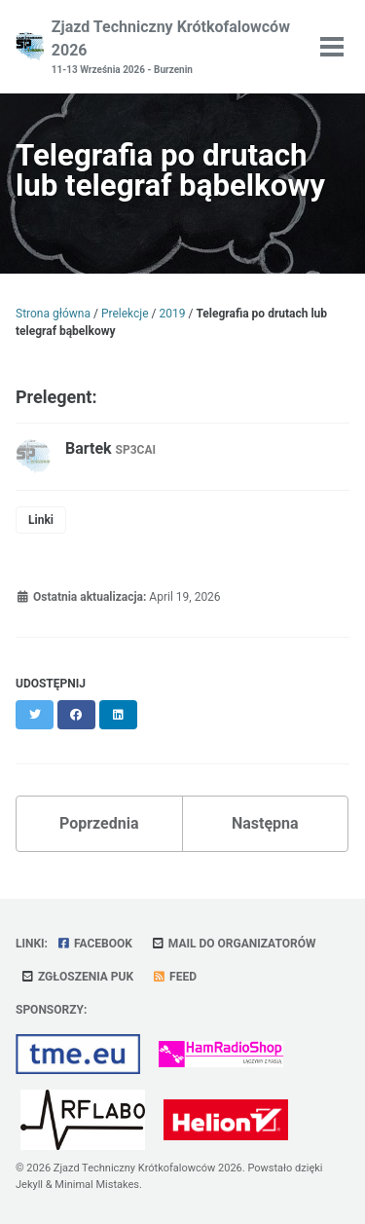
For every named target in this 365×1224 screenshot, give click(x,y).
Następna (265, 823)
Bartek (110, 448)
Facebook (94, 943)
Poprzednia (99, 823)
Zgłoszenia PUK (76, 976)
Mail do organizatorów (233, 943)
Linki (41, 520)
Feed (174, 976)
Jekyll (29, 1184)
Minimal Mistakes (97, 1184)
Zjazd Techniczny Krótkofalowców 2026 (175, 47)
